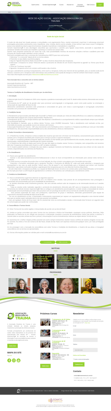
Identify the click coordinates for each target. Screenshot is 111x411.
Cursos (61, 4)
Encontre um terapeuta (80, 5)
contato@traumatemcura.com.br (83, 375)
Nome (74, 335)
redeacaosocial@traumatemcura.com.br (45, 74)
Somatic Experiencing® (49, 4)
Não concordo (63, 242)
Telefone (75, 344)
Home (9, 12)
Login (100, 4)
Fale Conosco (91, 4)
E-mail (74, 326)
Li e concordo (47, 242)
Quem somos (35, 4)
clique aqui (87, 322)
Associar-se (70, 4)
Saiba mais (12, 346)
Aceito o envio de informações (81, 359)
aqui (11, 355)
